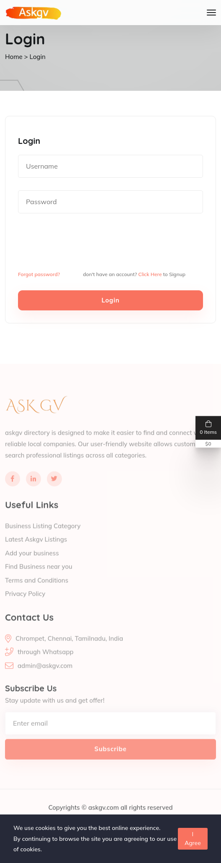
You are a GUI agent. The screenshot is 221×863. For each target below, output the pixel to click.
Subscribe (110, 759)
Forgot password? (39, 274)
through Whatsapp (46, 662)
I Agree (193, 838)
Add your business (32, 563)
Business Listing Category (42, 536)
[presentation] (81, 242)
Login (110, 300)
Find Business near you (38, 577)
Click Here (150, 274)
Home (14, 57)
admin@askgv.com (45, 676)
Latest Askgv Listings (36, 550)
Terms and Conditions (36, 590)
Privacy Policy (25, 604)
